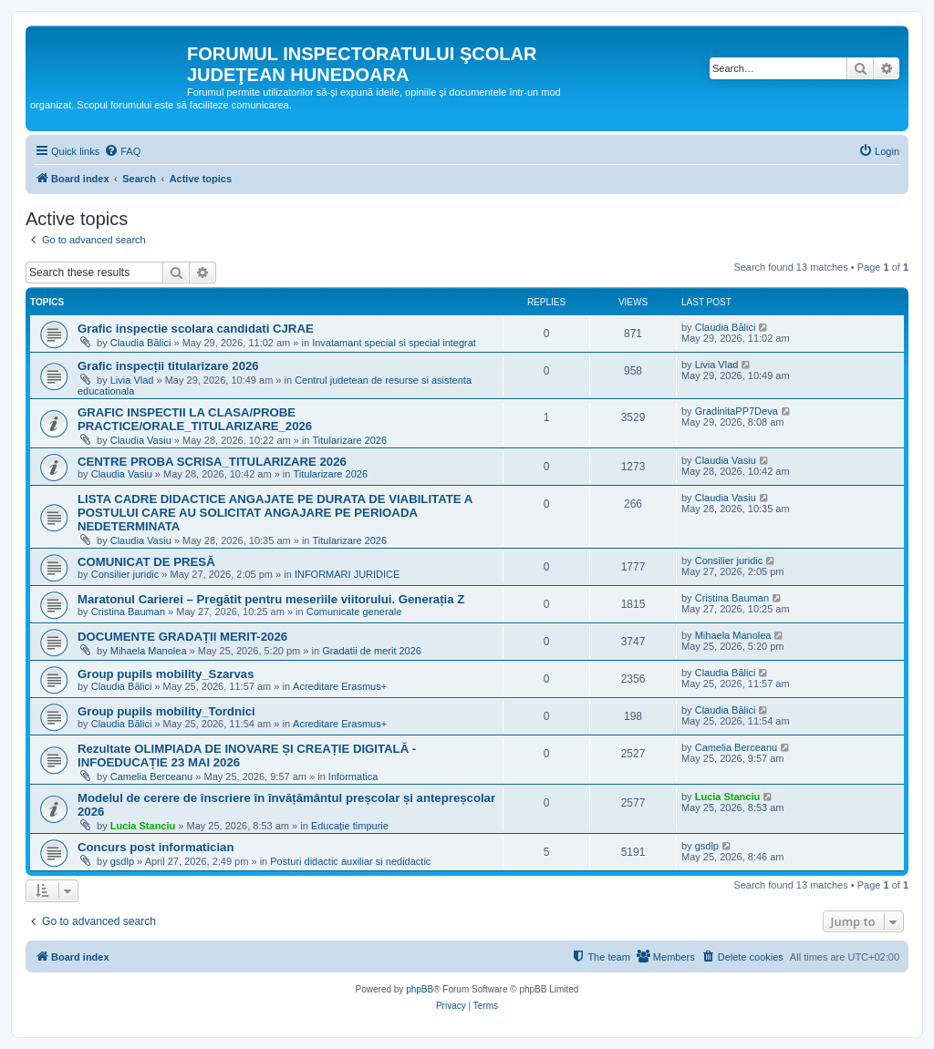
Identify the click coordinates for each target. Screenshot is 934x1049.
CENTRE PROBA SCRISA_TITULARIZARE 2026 (212, 461)
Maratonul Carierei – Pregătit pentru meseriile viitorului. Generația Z (271, 599)
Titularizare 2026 (350, 440)
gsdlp (122, 861)
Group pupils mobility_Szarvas (166, 674)
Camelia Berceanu (151, 776)
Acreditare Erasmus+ (340, 686)
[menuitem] (122, 151)
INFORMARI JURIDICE (347, 574)
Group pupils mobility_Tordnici (166, 711)
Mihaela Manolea (148, 650)
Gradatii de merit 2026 (371, 650)
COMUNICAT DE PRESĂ (146, 562)
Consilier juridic (125, 574)
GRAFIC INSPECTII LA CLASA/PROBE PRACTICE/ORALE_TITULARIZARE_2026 (195, 419)
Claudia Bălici (140, 342)
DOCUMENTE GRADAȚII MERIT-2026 (182, 636)
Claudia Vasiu (140, 440)
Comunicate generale (354, 611)
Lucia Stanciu (143, 825)
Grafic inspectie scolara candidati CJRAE (196, 328)
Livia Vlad (132, 380)
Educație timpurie (350, 825)
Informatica (353, 776)
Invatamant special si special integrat (394, 342)
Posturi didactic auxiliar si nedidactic (350, 861)
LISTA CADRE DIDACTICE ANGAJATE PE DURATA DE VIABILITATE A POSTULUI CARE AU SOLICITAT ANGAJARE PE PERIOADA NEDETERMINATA (275, 512)
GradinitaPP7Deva (736, 411)
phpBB (419, 989)
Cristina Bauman (128, 611)
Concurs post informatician (156, 847)
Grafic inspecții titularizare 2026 (168, 366)
